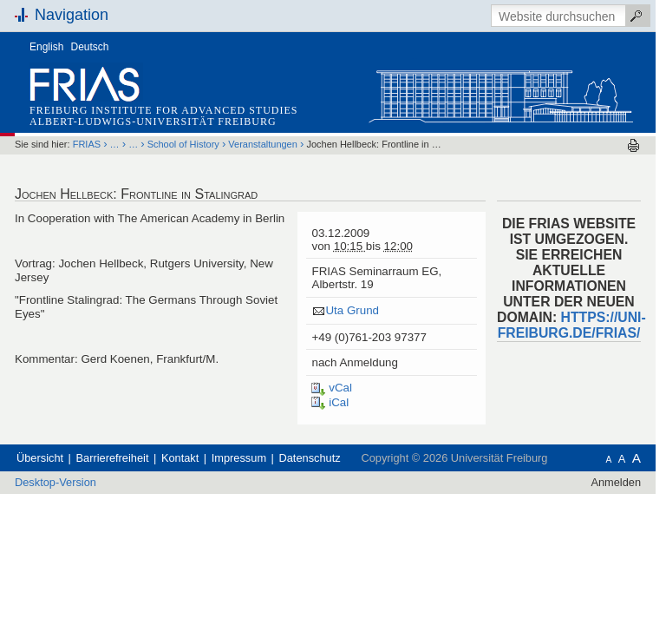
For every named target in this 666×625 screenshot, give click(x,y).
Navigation (71, 14)
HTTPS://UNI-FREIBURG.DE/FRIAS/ (572, 325)
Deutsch (90, 47)
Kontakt (180, 457)
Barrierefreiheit (112, 457)
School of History (183, 144)
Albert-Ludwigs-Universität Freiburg (153, 121)
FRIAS (87, 144)
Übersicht (39, 457)
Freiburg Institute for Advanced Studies (163, 110)
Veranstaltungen (262, 144)
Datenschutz (310, 457)
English (46, 47)
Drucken (633, 145)
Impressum (239, 457)
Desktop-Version (55, 482)
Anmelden (616, 482)
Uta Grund (352, 310)
